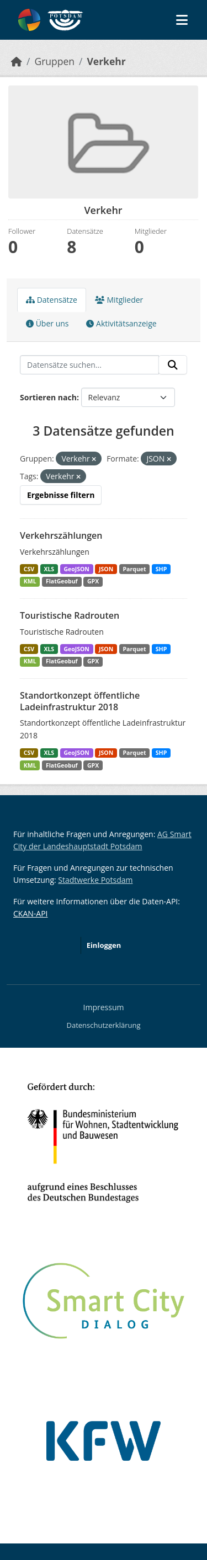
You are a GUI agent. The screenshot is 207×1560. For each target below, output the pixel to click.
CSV (29, 569)
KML (30, 581)
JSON (106, 569)
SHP (161, 569)
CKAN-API (30, 913)
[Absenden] (172, 365)
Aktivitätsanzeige (121, 323)
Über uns (47, 323)
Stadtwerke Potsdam (95, 880)
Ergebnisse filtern (60, 495)
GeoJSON (76, 569)
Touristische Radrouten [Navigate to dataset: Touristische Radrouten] (69, 615)
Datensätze (51, 299)
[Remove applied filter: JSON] (169, 459)
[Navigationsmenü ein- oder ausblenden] (181, 20)
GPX (93, 581)
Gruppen (54, 61)
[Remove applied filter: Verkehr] (78, 477)
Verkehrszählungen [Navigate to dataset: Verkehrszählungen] (61, 535)
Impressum (103, 1007)
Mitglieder (119, 299)
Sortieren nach (48, 397)
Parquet (134, 569)
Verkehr (106, 61)
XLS (49, 569)
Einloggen (104, 945)
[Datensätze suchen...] (89, 365)
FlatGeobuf (62, 581)
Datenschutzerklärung (104, 1025)
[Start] (16, 61)
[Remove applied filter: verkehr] (94, 459)
